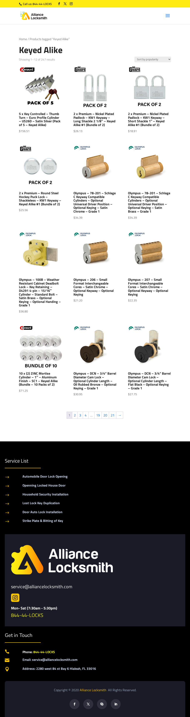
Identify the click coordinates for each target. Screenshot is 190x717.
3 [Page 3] (80, 415)
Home (23, 39)
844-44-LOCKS (42, 4)
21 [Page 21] (112, 415)
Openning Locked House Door (44, 485)
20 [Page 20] (105, 415)
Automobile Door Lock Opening (45, 476)
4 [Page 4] (86, 415)
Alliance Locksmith (93, 689)
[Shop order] (152, 59)
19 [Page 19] (98, 415)
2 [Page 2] (75, 415)
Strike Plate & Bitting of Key (42, 520)
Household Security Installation (45, 494)
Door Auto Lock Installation (42, 511)
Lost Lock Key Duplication (41, 502)
